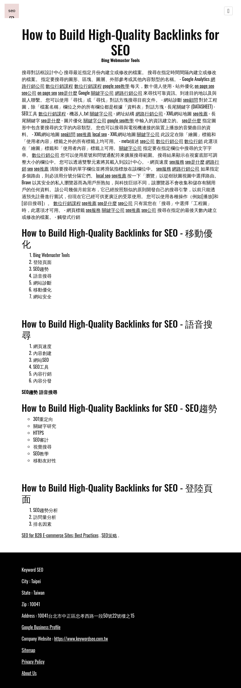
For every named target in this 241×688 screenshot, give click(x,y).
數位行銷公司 (169, 141)
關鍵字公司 (102, 92)
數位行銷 (193, 141)
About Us (29, 673)
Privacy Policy (33, 661)
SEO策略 (109, 535)
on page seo (204, 85)
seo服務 (176, 161)
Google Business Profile (41, 627)
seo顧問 (190, 99)
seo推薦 (200, 113)
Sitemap (28, 650)
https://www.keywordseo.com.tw (81, 638)
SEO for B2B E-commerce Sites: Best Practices (60, 535)
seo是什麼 (67, 92)
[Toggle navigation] (228, 11)
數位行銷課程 (59, 85)
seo (30, 168)
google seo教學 (116, 85)
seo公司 (29, 92)
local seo (99, 134)
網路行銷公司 (128, 92)
